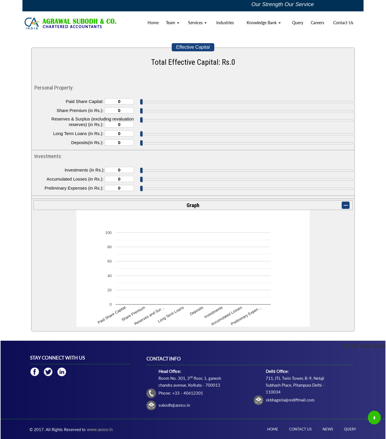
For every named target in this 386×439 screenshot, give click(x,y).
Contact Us (343, 22)
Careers (317, 22)
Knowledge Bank (264, 22)
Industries (225, 22)
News (320, 429)
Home (153, 22)
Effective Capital (193, 47)
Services (197, 22)
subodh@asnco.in (198, 396)
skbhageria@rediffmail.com (276, 393)
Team (172, 22)
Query (297, 22)
